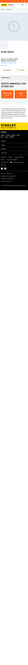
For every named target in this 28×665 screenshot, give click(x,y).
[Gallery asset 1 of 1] (4, 45)
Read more (4, 65)
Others (2, 9)
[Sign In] (22, 4)
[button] (22, 1)
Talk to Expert (7, 70)
